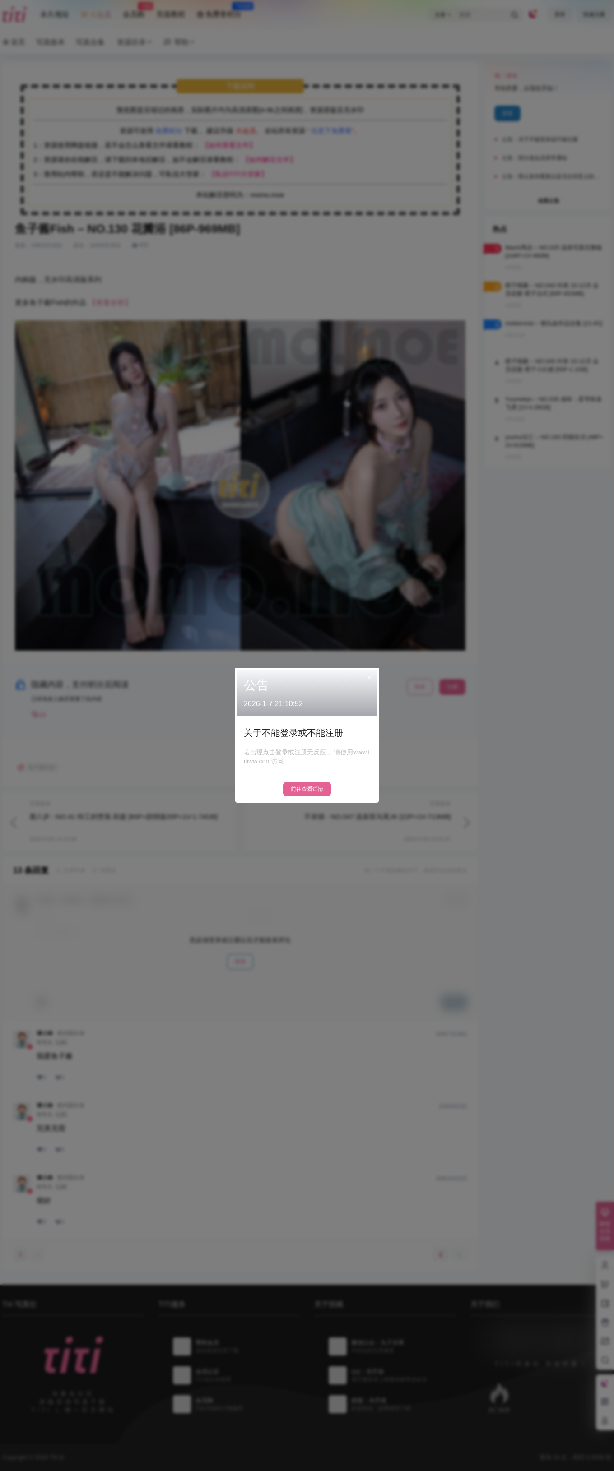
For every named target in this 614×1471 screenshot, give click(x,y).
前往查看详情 (307, 789)
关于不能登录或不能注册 (293, 733)
